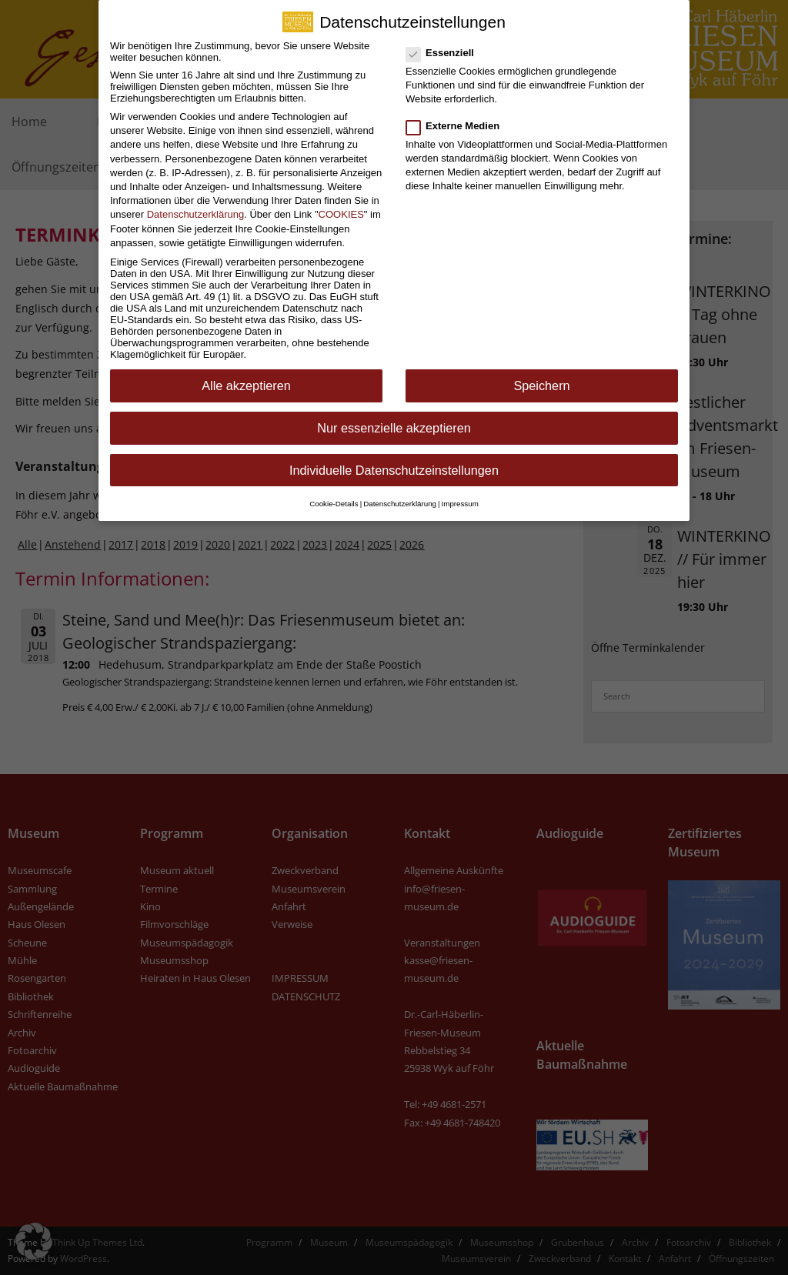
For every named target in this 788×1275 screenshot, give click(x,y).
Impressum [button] (460, 493)
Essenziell (445, 42)
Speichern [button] (541, 375)
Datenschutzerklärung (195, 204)
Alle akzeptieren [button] (246, 375)
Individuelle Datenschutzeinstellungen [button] (394, 459)
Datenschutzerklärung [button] (399, 493)
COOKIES (341, 204)
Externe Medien (457, 115)
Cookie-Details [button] (333, 493)
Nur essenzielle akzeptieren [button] (394, 418)
